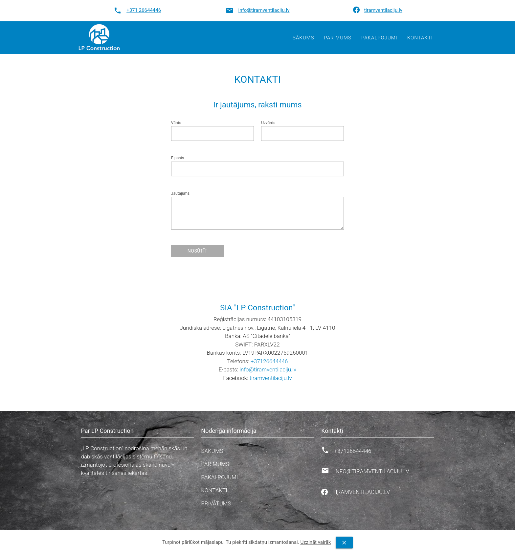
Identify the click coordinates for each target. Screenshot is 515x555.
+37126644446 (269, 361)
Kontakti (420, 38)
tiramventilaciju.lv (383, 10)
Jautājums (180, 193)
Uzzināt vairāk (315, 542)
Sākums (303, 38)
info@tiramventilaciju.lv (264, 10)
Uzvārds (268, 123)
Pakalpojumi (379, 38)
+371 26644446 (143, 10)
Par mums (337, 38)
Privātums (216, 503)
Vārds (176, 123)
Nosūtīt (198, 251)
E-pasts (177, 158)
